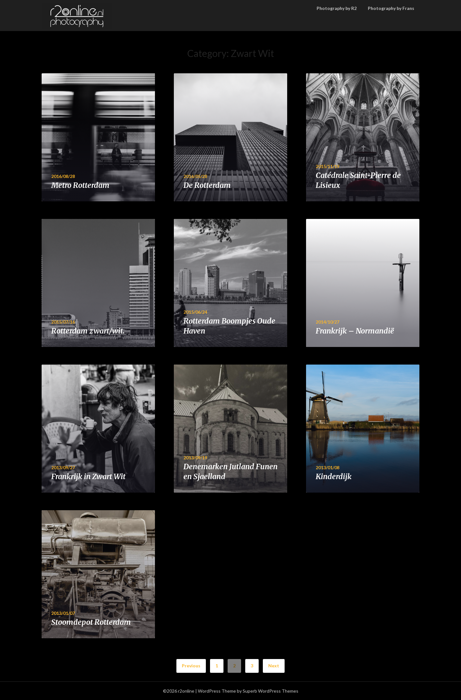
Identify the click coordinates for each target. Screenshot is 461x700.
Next (273, 665)
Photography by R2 (337, 8)
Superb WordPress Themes (270, 691)
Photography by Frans (391, 8)
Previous (191, 665)
